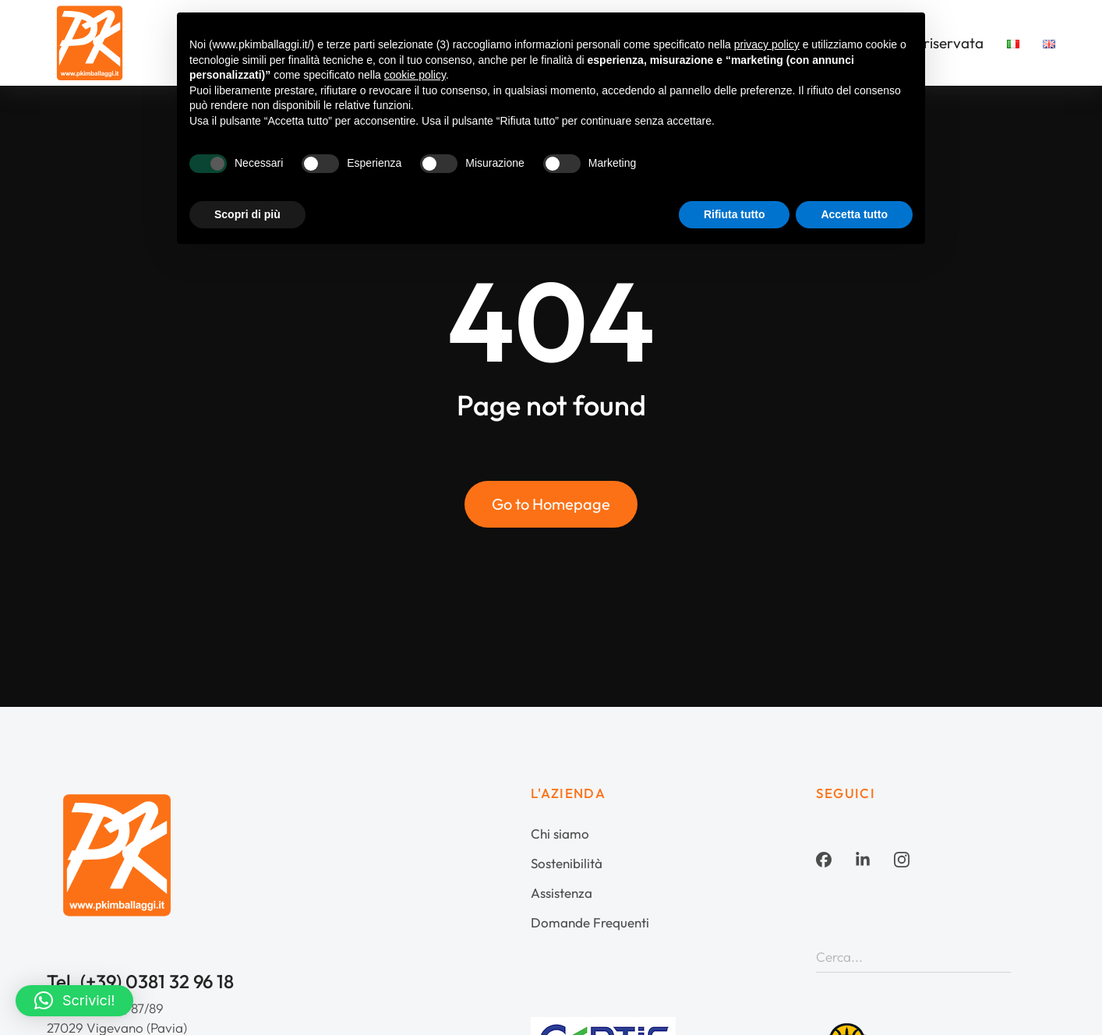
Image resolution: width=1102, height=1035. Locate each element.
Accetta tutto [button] (854, 214)
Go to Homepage (551, 504)
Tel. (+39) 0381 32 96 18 (140, 981)
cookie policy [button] (415, 75)
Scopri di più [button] (247, 214)
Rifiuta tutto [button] (734, 214)
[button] (74, 1000)
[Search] (999, 956)
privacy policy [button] (767, 44)
